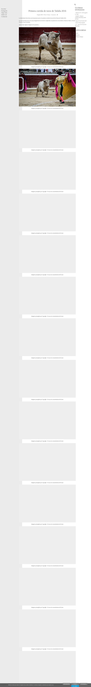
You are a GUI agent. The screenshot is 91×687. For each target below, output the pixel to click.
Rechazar (83, 684)
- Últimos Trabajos (79, 36)
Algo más (4, 13)
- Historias (77, 35)
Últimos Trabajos (47, 14)
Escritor (3, 9)
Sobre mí (4, 14)
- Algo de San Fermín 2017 (81, 20)
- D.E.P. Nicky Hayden (80, 22)
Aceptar (75, 686)
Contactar (4, 16)
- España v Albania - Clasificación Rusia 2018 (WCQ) (80, 17)
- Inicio (76, 33)
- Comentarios (53, 14)
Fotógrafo (4, 11)
